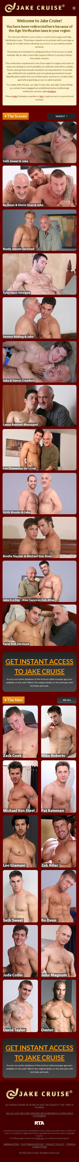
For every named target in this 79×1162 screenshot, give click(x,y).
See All (67, 700)
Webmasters (11, 1144)
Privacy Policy (55, 1144)
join (41, 96)
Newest (61, 116)
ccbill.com (40, 1138)
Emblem (52, 91)
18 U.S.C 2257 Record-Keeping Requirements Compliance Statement (39, 1114)
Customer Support (32, 1144)
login (15, 96)
